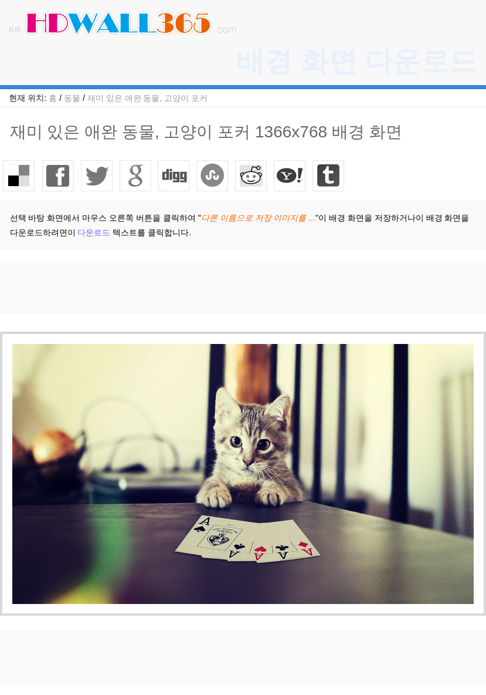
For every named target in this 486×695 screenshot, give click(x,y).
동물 (72, 98)
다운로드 (93, 232)
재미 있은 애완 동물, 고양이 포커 (147, 98)
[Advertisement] (213, 287)
